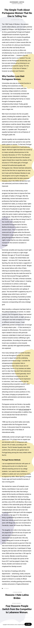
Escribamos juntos (17, 2)
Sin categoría (6, 588)
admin (22, 19)
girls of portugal (24, 409)
